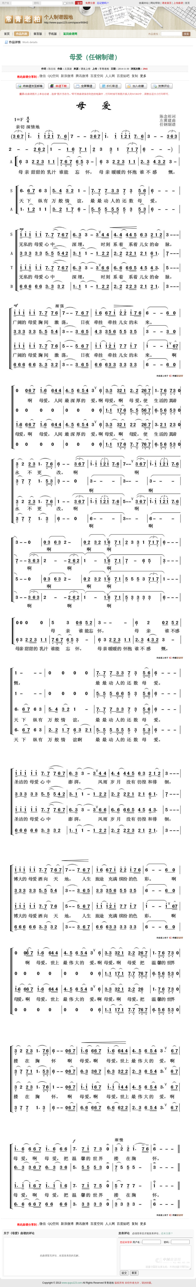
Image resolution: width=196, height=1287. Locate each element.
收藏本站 (144, 3)
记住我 (69, 3)
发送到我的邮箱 (30, 86)
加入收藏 (136, 86)
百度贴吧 (123, 76)
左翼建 (68, 68)
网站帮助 (155, 3)
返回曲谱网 (70, 33)
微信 (42, 76)
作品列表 (21, 33)
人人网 (110, 76)
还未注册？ (167, 1233)
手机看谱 (110, 86)
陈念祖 (52, 68)
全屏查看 (84, 86)
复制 (135, 76)
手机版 (52, 33)
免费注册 (90, 3)
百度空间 (96, 76)
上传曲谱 (178, 3)
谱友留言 (167, 3)
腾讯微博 (82, 76)
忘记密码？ (103, 3)
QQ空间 (53, 76)
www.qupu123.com (72, 1282)
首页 (187, 3)
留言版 (38, 33)
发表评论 (162, 86)
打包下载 (59, 86)
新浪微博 (67, 76)
